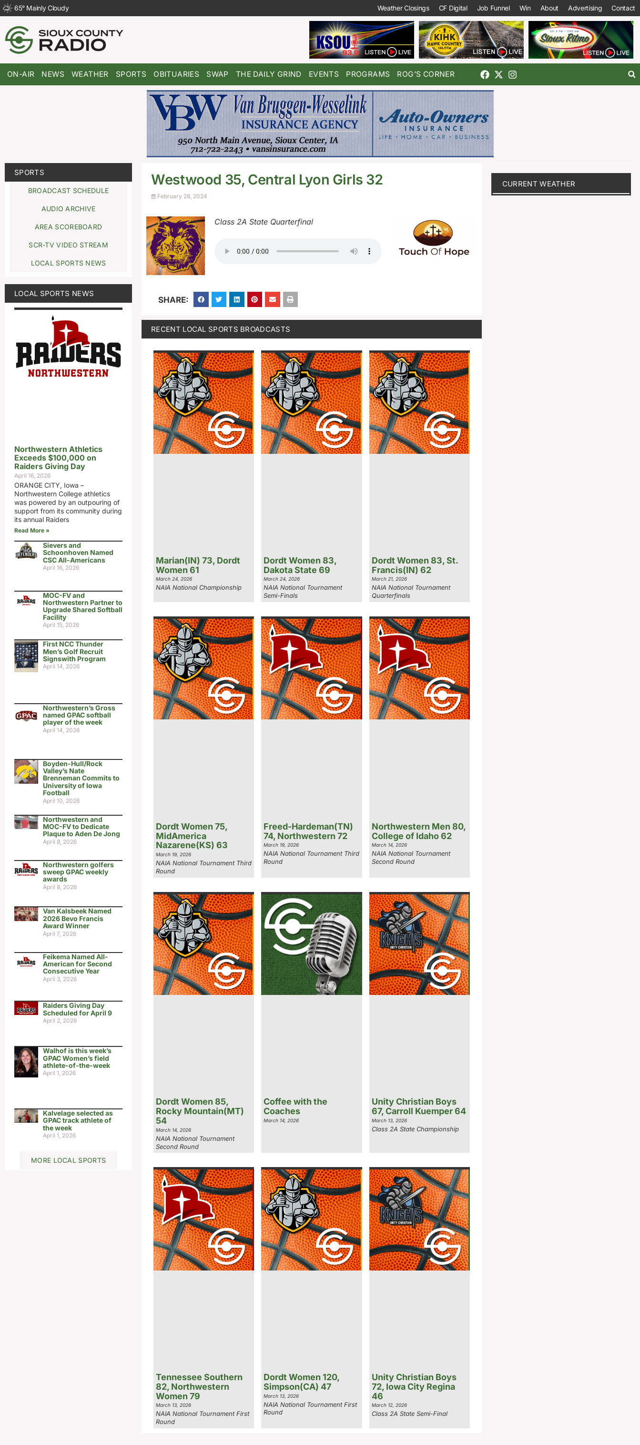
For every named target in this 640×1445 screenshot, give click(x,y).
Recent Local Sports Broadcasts (220, 329)
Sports (131, 74)
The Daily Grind (269, 74)
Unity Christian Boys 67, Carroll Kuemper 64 (419, 1106)
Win (524, 8)
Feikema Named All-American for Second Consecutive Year (77, 964)
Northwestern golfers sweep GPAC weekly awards (78, 872)
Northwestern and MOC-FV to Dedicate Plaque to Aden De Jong (81, 826)
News (52, 74)
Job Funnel (493, 8)
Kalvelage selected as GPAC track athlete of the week (78, 1120)
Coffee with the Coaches (295, 1106)
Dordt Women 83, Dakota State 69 (300, 565)
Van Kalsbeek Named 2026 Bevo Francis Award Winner (77, 918)
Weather (90, 74)
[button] (631, 74)
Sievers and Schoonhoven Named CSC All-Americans (78, 552)
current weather (539, 183)
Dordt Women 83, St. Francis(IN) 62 (415, 565)
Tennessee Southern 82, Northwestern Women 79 (199, 1386)
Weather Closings (403, 8)
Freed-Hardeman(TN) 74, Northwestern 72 (308, 831)
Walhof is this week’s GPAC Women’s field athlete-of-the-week (77, 1057)
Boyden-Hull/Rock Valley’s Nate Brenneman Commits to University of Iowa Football (81, 778)
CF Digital (452, 8)
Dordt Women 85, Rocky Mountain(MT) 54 (200, 1111)
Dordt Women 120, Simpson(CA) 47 (301, 1382)
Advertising (585, 8)
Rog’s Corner (426, 74)
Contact (623, 8)
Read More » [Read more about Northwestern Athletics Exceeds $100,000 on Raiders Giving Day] (32, 530)
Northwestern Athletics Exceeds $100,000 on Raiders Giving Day (58, 457)
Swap (217, 74)
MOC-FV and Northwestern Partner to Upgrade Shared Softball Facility (82, 606)
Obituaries (176, 74)
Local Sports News (54, 293)
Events (324, 74)
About (549, 8)
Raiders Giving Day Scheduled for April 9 (77, 1008)
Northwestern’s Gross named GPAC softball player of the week (79, 715)
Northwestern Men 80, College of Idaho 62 (419, 831)
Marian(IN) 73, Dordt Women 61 (198, 565)
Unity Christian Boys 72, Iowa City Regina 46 (414, 1386)
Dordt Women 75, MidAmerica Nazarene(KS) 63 (192, 836)
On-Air (20, 74)
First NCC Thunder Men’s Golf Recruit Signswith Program (74, 651)
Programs (368, 74)
